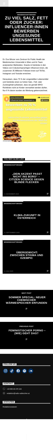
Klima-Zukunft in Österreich (27, 216)
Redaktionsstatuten (10, 407)
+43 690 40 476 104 (14, 389)
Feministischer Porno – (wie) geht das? (27, 332)
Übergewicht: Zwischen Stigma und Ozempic (26, 255)
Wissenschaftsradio (26, 15)
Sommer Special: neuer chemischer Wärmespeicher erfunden (26, 300)
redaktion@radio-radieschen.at (18, 393)
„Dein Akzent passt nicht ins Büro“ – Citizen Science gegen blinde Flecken (26, 178)
